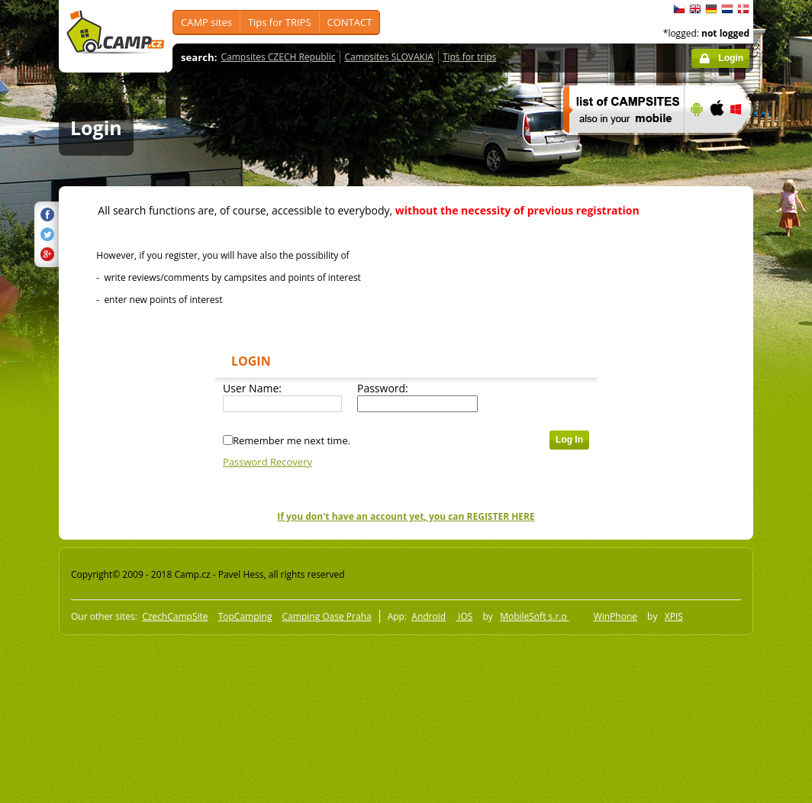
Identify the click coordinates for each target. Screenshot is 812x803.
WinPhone (615, 616)
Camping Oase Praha (327, 616)
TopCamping (245, 616)
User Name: (252, 388)
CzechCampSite (175, 616)
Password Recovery (267, 462)
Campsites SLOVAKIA (388, 56)
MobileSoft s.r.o (534, 616)
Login (730, 58)
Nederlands (727, 9)
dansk (743, 9)
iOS (464, 616)
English (695, 9)
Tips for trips (469, 56)
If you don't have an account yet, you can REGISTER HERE (405, 516)
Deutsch (711, 9)
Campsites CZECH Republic (278, 56)
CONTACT (349, 22)
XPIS (674, 616)
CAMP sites (206, 22)
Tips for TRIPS (279, 22)
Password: (382, 388)
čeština (679, 9)
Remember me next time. (291, 440)
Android (428, 616)
